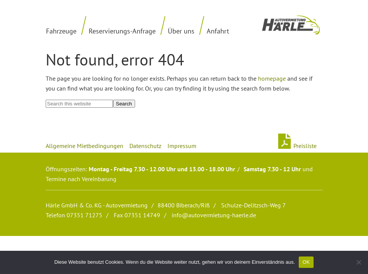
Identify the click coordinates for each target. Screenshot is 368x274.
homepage (272, 78)
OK (306, 262)
